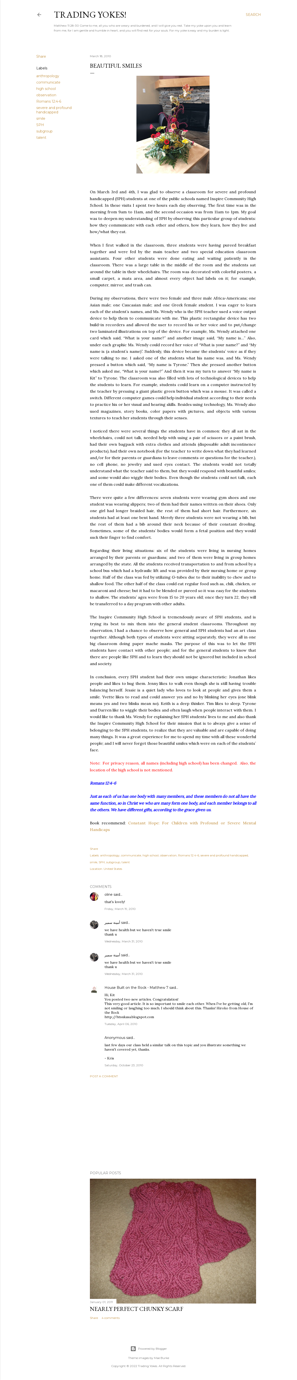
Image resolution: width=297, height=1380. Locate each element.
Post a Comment (104, 1076)
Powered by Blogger (148, 1349)
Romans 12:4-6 (48, 101)
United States (113, 869)
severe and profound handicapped (54, 110)
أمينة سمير (112, 922)
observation (46, 95)
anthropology (47, 76)
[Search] (253, 15)
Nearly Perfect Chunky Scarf (136, 1309)
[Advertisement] (173, 1124)
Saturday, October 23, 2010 (124, 1065)
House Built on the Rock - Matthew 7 (136, 987)
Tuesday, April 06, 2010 (121, 1024)
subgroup (44, 131)
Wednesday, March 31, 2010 (124, 941)
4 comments (111, 1318)
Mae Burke (161, 1358)
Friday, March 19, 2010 (120, 909)
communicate (48, 82)
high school (46, 88)
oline (109, 894)
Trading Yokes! (90, 14)
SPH (40, 125)
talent (41, 137)
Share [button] (41, 56)
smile (40, 118)
